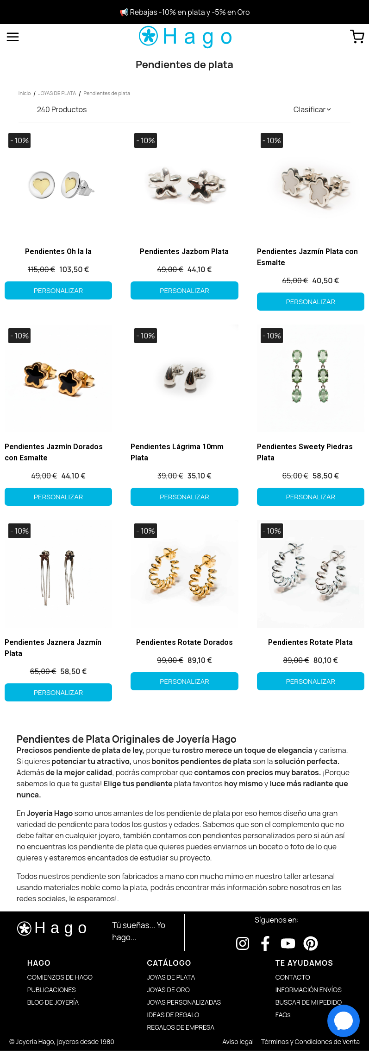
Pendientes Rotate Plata (310, 642)
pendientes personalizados (249, 835)
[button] (313, 109)
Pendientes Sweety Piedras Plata (305, 452)
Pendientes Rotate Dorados (184, 642)
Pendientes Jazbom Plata (184, 251)
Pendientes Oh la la (58, 251)
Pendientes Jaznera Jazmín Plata (53, 648)
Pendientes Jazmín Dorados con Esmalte (54, 452)
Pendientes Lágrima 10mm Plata (177, 452)
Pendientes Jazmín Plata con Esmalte (307, 257)
